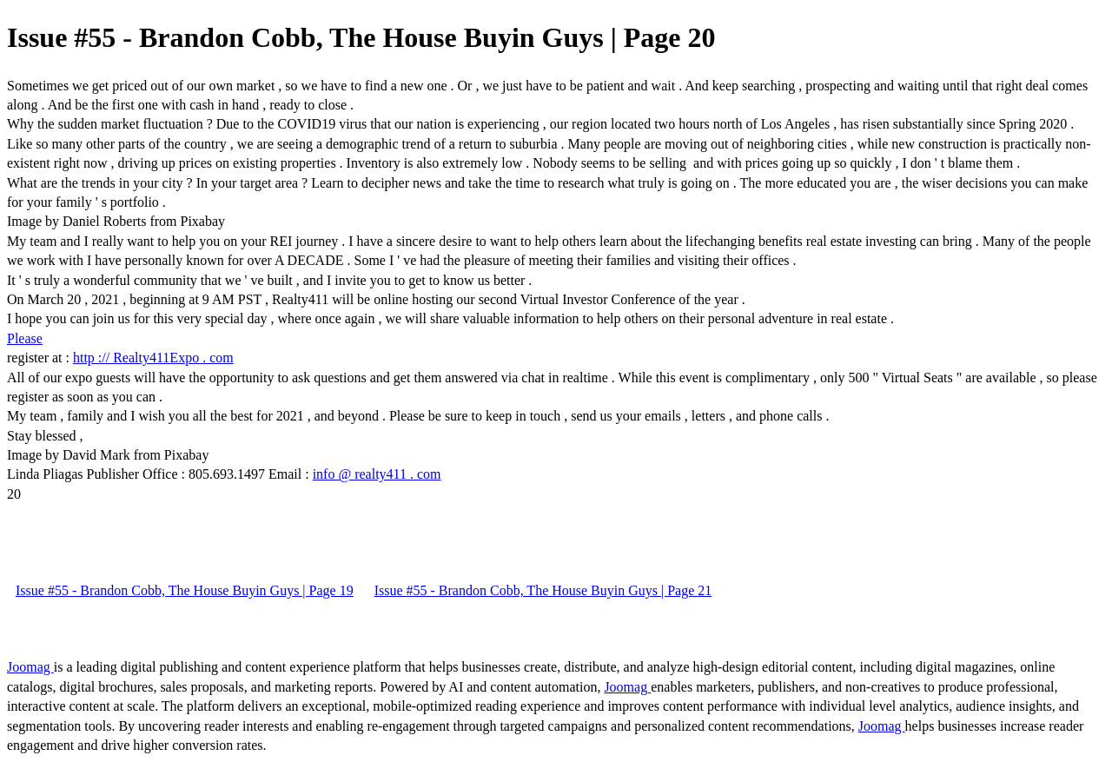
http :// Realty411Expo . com (153, 357)
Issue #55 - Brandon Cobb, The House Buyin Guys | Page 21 (543, 590)
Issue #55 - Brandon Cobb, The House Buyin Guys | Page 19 (185, 590)
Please (25, 338)
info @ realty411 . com (377, 474)
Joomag (30, 666)
